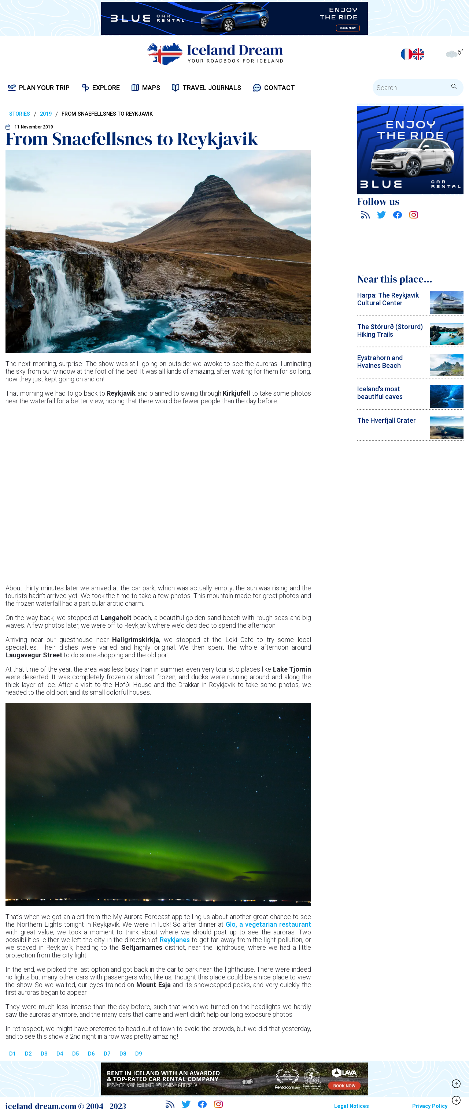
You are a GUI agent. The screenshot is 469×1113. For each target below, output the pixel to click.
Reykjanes (176, 940)
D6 (91, 1053)
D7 (107, 1053)
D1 (12, 1053)
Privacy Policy (429, 1106)
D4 (59, 1053)
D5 (75, 1053)
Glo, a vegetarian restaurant (268, 924)
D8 (122, 1053)
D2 (28, 1053)
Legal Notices (351, 1106)
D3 (44, 1053)
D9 (138, 1053)
